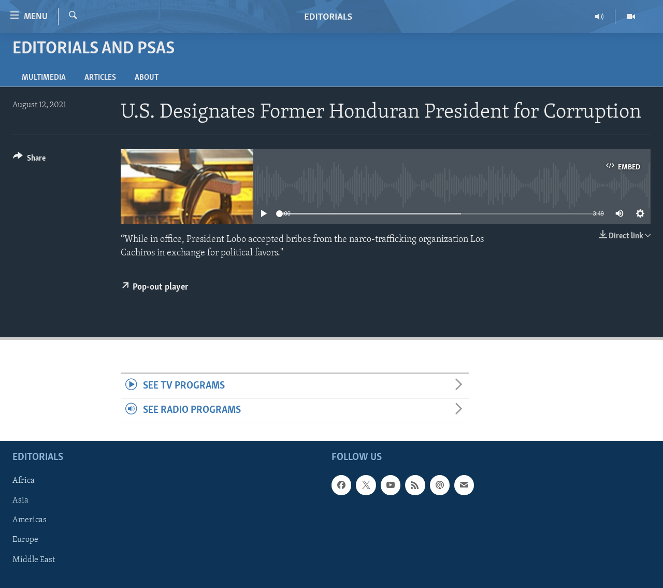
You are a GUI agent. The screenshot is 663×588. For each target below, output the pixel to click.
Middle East (33, 559)
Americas (29, 520)
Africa (23, 481)
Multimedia (44, 78)
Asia (20, 500)
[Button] (29, 159)
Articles (100, 78)
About (146, 78)
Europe (25, 540)
